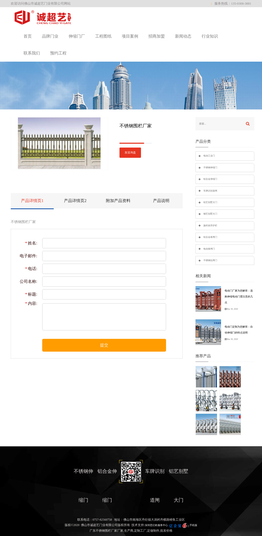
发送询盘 (130, 152)
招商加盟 (156, 36)
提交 (104, 345)
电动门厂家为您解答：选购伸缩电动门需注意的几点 (239, 296)
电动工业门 (209, 155)
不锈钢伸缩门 (210, 167)
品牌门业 (50, 36)
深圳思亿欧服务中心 (156, 525)
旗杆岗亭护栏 (210, 225)
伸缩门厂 (77, 36)
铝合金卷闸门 (210, 237)
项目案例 (130, 36)
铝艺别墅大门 (210, 202)
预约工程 (58, 53)
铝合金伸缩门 (210, 179)
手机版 (193, 525)
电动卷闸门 (209, 249)
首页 (28, 36)
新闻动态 (183, 36)
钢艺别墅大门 (210, 214)
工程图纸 (103, 36)
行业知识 (210, 36)
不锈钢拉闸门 (210, 260)
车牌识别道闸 (210, 190)
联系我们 (32, 53)
